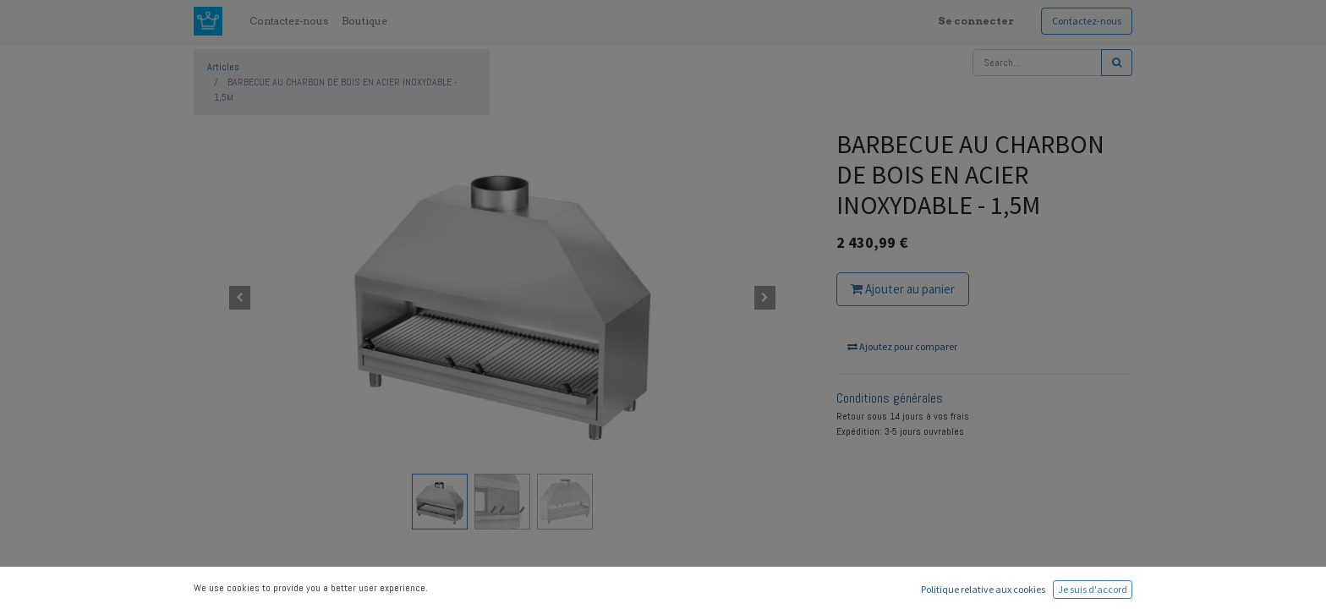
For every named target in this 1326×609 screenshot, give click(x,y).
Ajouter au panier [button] (903, 289)
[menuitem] (289, 21)
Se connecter (976, 20)
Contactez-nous (1086, 20)
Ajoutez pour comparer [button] (902, 346)
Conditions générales (889, 398)
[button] (240, 297)
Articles (223, 67)
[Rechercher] (1116, 62)
